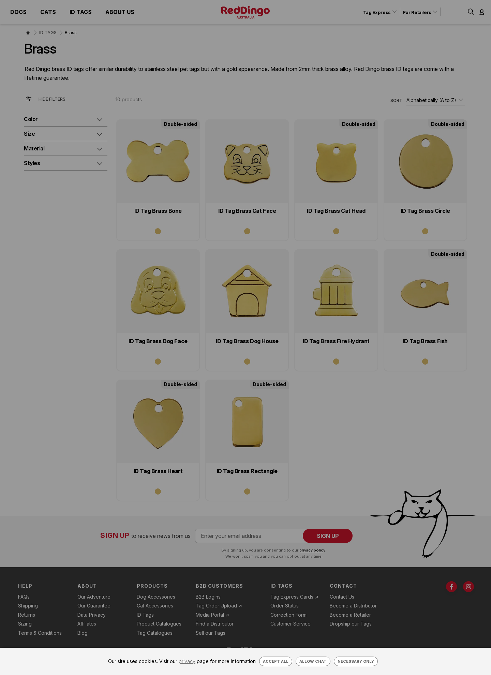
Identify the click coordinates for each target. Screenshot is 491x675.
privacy (187, 661)
